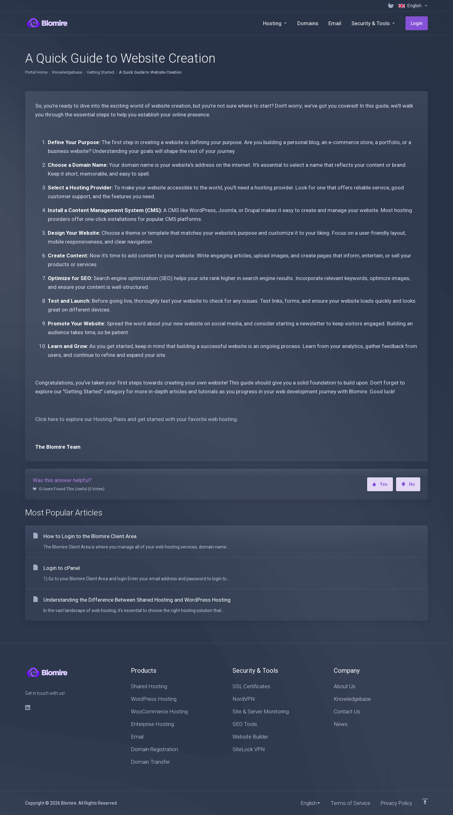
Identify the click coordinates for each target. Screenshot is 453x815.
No (408, 484)
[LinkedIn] (28, 707)
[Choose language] (412, 5)
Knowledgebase (67, 72)
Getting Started (100, 72)
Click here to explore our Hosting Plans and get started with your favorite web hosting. (136, 419)
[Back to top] (425, 801)
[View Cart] (390, 5)
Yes (380, 484)
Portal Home (36, 72)
